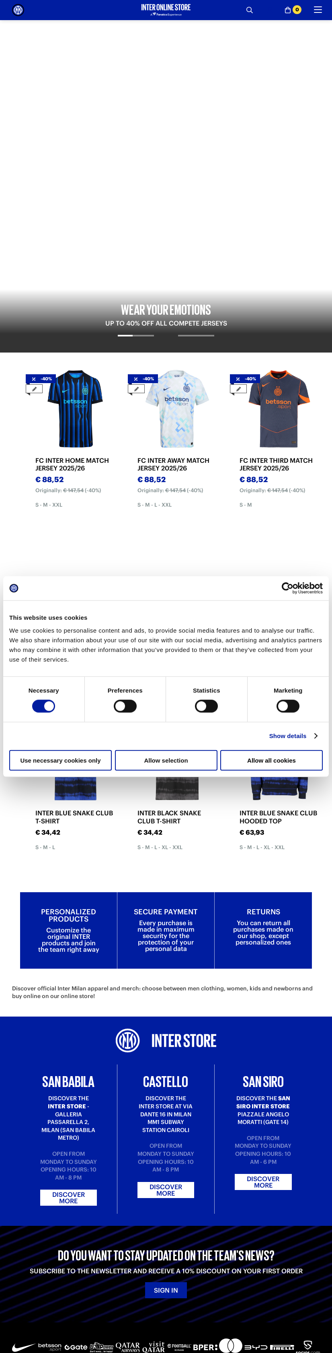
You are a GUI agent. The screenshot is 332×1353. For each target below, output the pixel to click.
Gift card (23, 1276)
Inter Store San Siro (267, 1260)
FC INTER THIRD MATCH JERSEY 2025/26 (276, 267)
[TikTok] (72, 1315)
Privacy (175, 1260)
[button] (312, 1331)
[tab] (136, 145)
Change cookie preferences (201, 1276)
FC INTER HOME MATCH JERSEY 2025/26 (72, 267)
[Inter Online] (18, 10)
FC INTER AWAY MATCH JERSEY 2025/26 (173, 267)
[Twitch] (108, 1315)
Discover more (68, 1024)
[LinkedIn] (54, 1315)
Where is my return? (114, 1253)
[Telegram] (18, 1315)
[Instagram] (127, 1315)
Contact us (102, 1260)
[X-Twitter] (163, 1315)
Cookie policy (183, 1268)
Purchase (23, 1245)
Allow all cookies (271, 760)
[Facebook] (181, 1315)
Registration (104, 1268)
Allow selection (166, 760)
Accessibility (182, 1283)
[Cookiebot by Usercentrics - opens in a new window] (287, 588)
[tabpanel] (166, 87)
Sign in (166, 1117)
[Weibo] (36, 1315)
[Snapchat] (145, 1315)
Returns (22, 1268)
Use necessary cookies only (60, 760)
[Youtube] (90, 1315)
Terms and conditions (192, 1253)
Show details (288, 735)
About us (177, 1245)
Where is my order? (114, 1245)
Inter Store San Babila (270, 1245)
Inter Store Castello (267, 1253)
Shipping (23, 1260)
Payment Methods (34, 1253)
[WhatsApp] (199, 1315)
